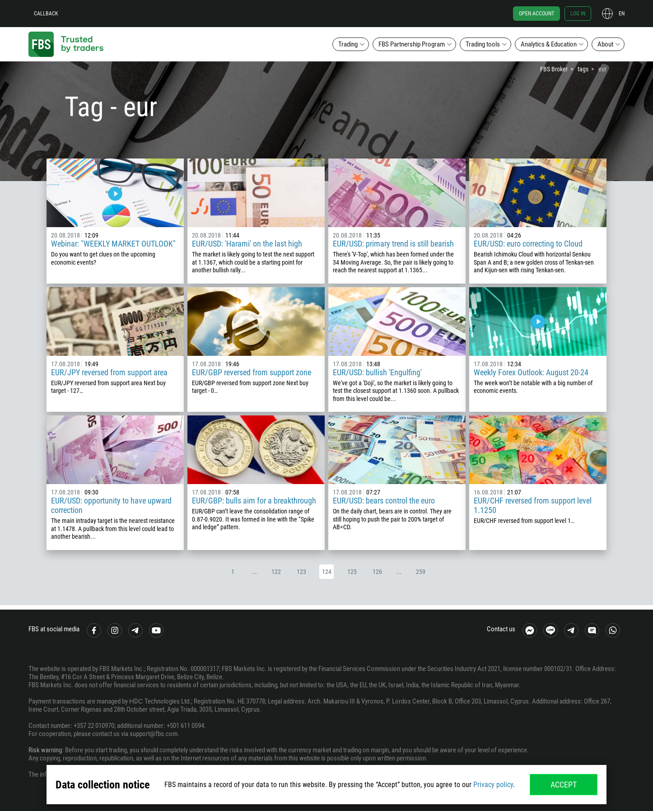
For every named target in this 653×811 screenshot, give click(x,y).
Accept (563, 784)
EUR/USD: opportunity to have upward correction (111, 505)
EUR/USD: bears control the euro (384, 500)
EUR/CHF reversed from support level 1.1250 (533, 505)
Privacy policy (493, 784)
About (605, 44)
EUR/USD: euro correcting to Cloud (528, 243)
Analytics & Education (549, 44)
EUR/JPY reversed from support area (109, 372)
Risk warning (45, 750)
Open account (536, 13)
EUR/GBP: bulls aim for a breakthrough (254, 500)
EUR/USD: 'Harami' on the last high (247, 243)
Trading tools (483, 44)
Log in (577, 13)
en (622, 13)
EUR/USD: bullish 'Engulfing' (377, 372)
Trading (348, 44)
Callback (46, 13)
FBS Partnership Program (411, 44)
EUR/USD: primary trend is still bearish (393, 243)
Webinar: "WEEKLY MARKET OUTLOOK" (113, 243)
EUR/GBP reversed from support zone (251, 372)
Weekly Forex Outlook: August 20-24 (531, 372)
